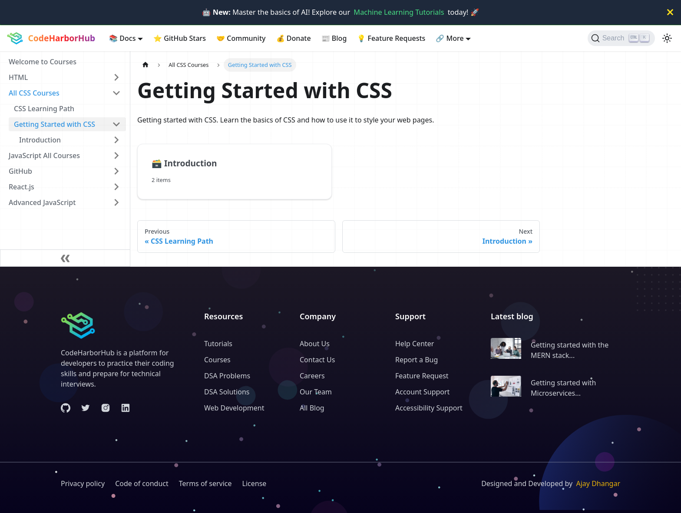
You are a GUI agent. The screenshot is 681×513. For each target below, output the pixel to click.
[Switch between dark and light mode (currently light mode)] (667, 38)
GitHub (20, 171)
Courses (217, 359)
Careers (312, 376)
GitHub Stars (179, 38)
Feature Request (422, 376)
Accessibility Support (429, 408)
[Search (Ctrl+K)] (621, 38)
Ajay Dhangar (598, 483)
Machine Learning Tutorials (399, 12)
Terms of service (205, 483)
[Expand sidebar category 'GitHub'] (116, 171)
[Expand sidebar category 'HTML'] (116, 77)
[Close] (670, 12)
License (254, 483)
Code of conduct (142, 483)
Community (240, 38)
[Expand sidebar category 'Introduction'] (116, 140)
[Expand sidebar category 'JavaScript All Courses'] (116, 155)
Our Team (316, 392)
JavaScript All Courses (44, 155)
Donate (293, 38)
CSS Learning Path (44, 108)
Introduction (40, 140)
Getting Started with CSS (54, 124)
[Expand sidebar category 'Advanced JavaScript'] (116, 202)
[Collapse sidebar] (65, 258)
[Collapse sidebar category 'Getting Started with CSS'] (116, 124)
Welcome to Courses (42, 61)
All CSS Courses (34, 93)
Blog (334, 38)
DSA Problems (227, 376)
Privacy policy (83, 483)
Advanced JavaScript (42, 202)
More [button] (449, 38)
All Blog (312, 408)
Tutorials (218, 343)
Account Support (422, 392)
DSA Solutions (226, 392)
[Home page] (145, 65)
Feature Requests (391, 38)
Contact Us (317, 359)
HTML (18, 77)
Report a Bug (416, 359)
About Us (315, 343)
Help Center (414, 343)
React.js (21, 187)
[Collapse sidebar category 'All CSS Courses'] (116, 93)
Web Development (234, 408)
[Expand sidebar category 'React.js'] (116, 187)
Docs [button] (122, 38)
